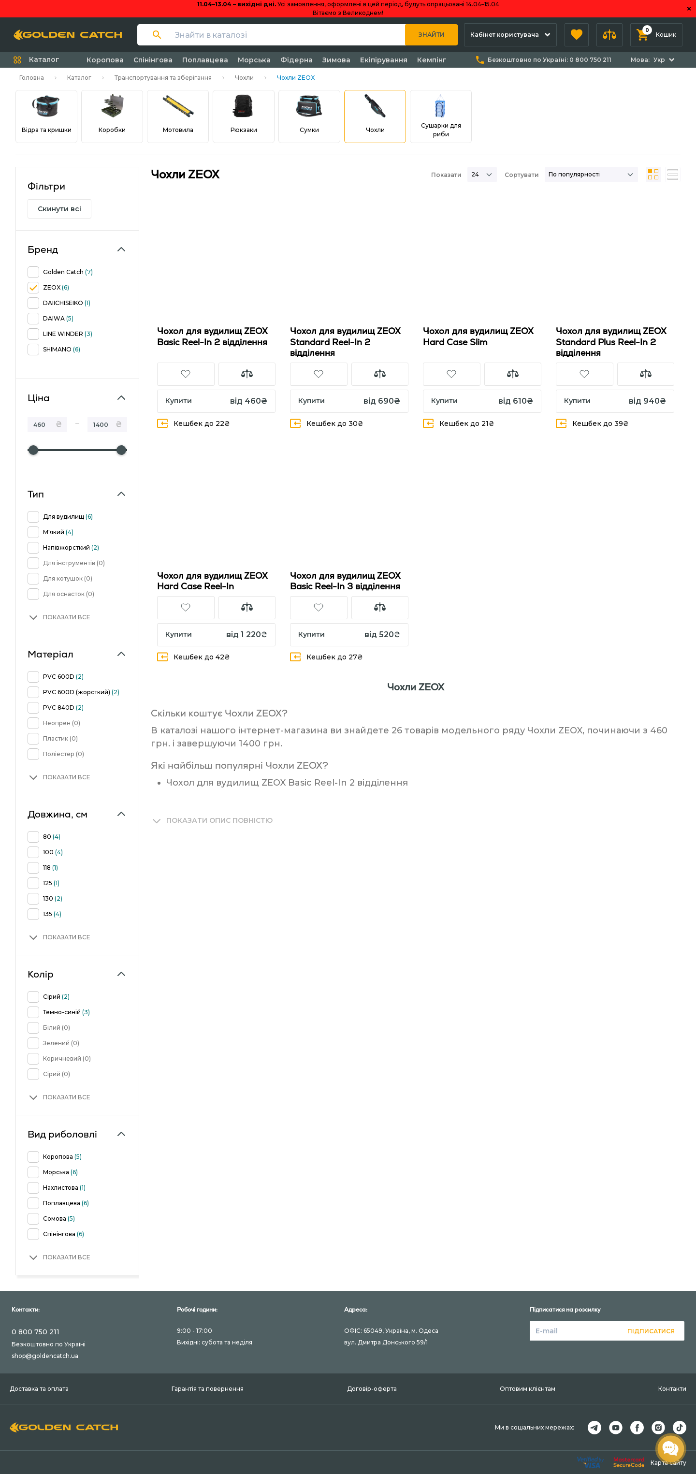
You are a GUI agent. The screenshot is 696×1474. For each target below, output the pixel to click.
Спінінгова (153, 60)
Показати (446, 174)
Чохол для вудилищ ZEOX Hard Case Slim (478, 336)
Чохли (244, 77)
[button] (577, 34)
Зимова (336, 60)
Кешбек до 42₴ (193, 656)
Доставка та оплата (39, 1388)
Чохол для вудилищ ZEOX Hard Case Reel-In (212, 581)
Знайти (432, 34)
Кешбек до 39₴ (592, 423)
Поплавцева (205, 60)
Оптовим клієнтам (527, 1388)
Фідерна (296, 60)
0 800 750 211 (35, 1332)
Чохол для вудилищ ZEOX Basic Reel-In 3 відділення (345, 581)
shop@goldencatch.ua (45, 1355)
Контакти (672, 1388)
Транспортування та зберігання (163, 77)
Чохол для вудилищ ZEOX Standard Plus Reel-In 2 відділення (611, 341)
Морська (254, 60)
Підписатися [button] (651, 1331)
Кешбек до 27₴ (326, 656)
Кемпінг (432, 60)
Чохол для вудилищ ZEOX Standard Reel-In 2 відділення (345, 341)
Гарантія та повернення (208, 1388)
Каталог (79, 77)
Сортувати (522, 174)
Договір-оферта (372, 1388)
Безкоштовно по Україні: (549, 59)
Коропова (105, 60)
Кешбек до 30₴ (326, 423)
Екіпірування (383, 60)
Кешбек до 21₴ (458, 423)
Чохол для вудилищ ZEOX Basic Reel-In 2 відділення (212, 336)
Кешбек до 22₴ (193, 423)
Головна (31, 77)
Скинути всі (59, 208)
